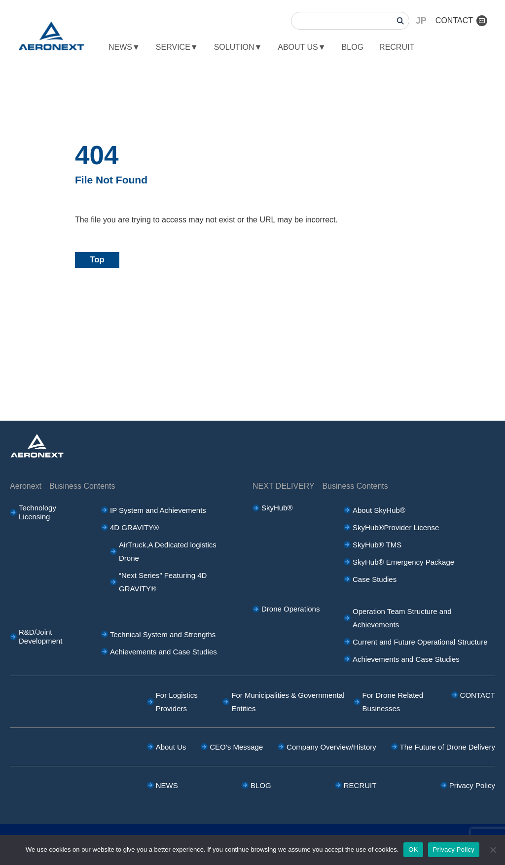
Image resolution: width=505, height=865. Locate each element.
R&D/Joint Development (40, 636)
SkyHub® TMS (377, 545)
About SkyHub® (416, 510)
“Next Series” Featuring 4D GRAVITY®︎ (163, 582)
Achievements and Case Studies (163, 652)
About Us (171, 747)
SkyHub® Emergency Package (403, 562)
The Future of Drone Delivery (447, 747)
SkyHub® (277, 508)
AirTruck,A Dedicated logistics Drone (167, 551)
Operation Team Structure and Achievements (402, 618)
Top (97, 259)
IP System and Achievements (158, 510)
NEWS (167, 785)
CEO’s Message (236, 747)
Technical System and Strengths (163, 634)
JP (421, 21)
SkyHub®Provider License (396, 527)
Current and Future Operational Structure (420, 642)
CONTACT (461, 20)
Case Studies (375, 579)
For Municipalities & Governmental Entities (287, 702)
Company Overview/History (331, 747)
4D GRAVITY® (134, 527)
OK (413, 849)
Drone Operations (290, 609)
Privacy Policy (472, 785)
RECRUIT (396, 47)
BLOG (352, 47)
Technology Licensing (37, 512)
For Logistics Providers (177, 702)
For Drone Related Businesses (392, 702)
